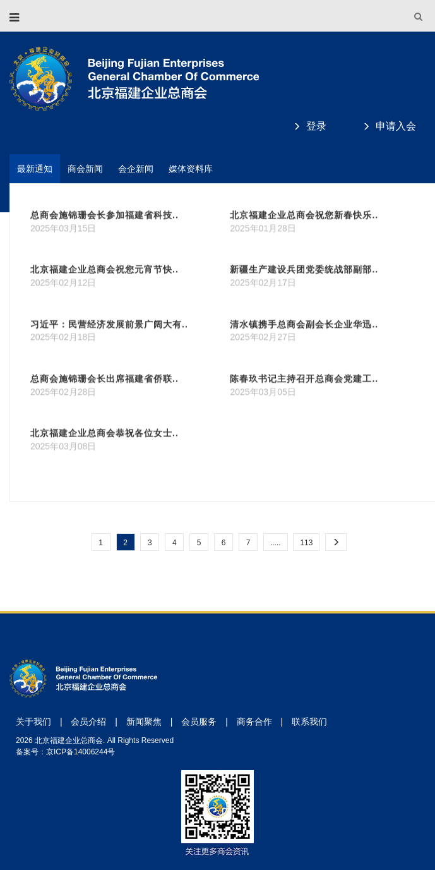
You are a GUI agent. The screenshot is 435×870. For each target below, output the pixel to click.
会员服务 (199, 721)
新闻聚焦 (144, 721)
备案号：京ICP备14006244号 (65, 751)
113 (306, 542)
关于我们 (33, 721)
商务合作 (254, 721)
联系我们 (309, 721)
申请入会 (396, 126)
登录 (316, 126)
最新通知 (34, 169)
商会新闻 (85, 169)
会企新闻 (135, 169)
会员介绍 (88, 721)
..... (275, 542)
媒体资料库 (191, 169)
